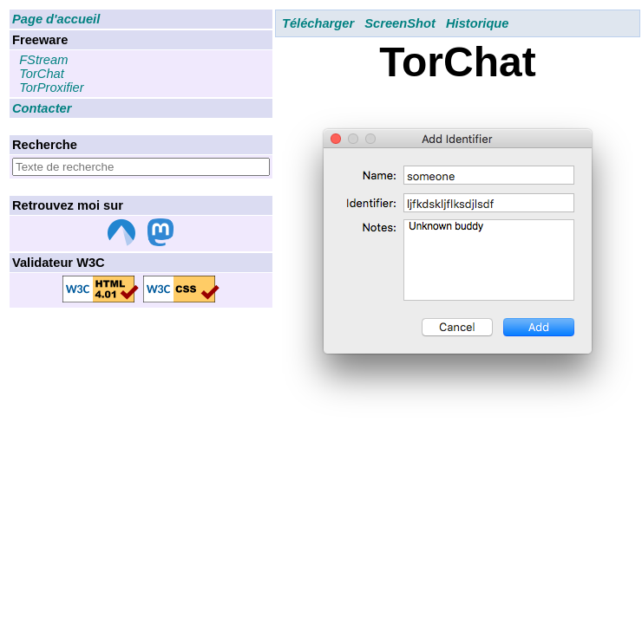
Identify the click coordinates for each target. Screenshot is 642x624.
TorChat (41, 74)
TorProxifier (51, 87)
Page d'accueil (56, 19)
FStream (43, 60)
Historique (477, 23)
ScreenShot (399, 23)
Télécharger (318, 23)
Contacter (41, 108)
